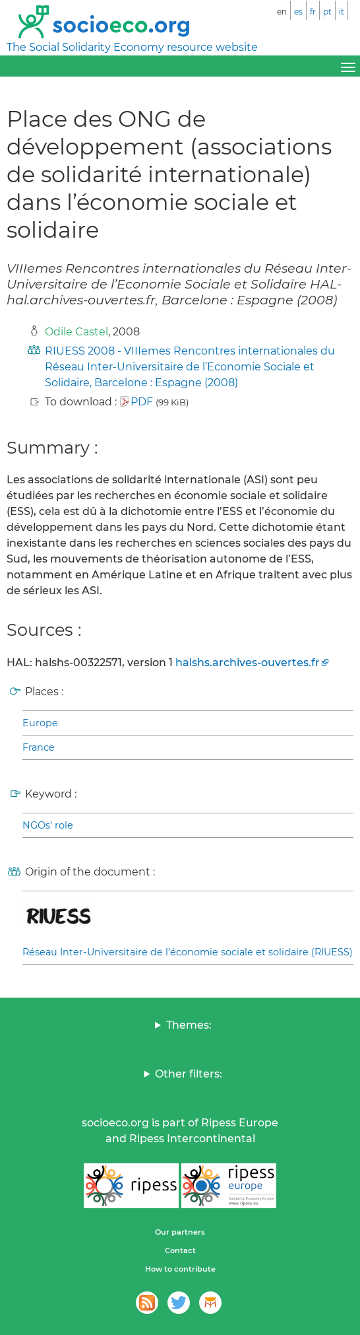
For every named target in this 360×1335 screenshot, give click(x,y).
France (38, 747)
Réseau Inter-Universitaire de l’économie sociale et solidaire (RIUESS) (187, 952)
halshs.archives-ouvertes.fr (247, 662)
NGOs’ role (47, 825)
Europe (40, 723)
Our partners (180, 1232)
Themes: (189, 1025)
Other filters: (188, 1074)
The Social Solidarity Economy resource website (132, 47)
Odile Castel (76, 331)
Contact (180, 1250)
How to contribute (180, 1269)
